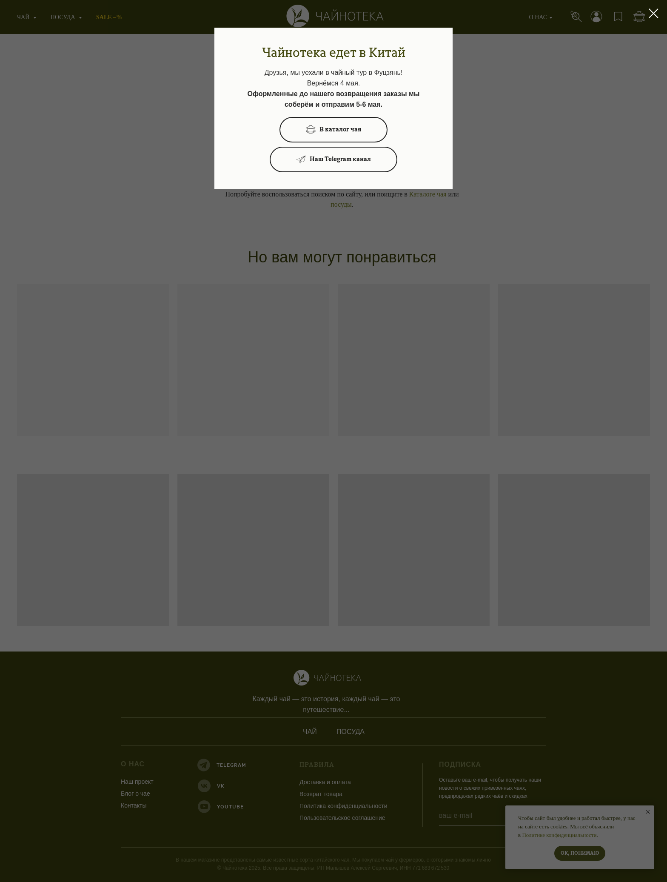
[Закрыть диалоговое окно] (653, 13)
